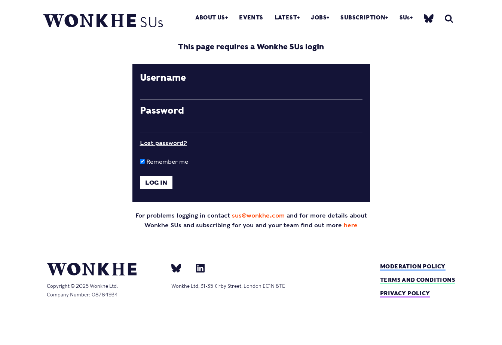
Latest (286, 17)
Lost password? (163, 143)
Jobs (319, 17)
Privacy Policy (405, 293)
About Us (210, 17)
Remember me (164, 161)
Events (251, 17)
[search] (449, 18)
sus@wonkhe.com (258, 215)
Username (163, 78)
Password (162, 110)
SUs (405, 17)
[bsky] (429, 18)
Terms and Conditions (417, 280)
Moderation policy (413, 266)
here (351, 225)
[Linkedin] (197, 267)
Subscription (362, 17)
